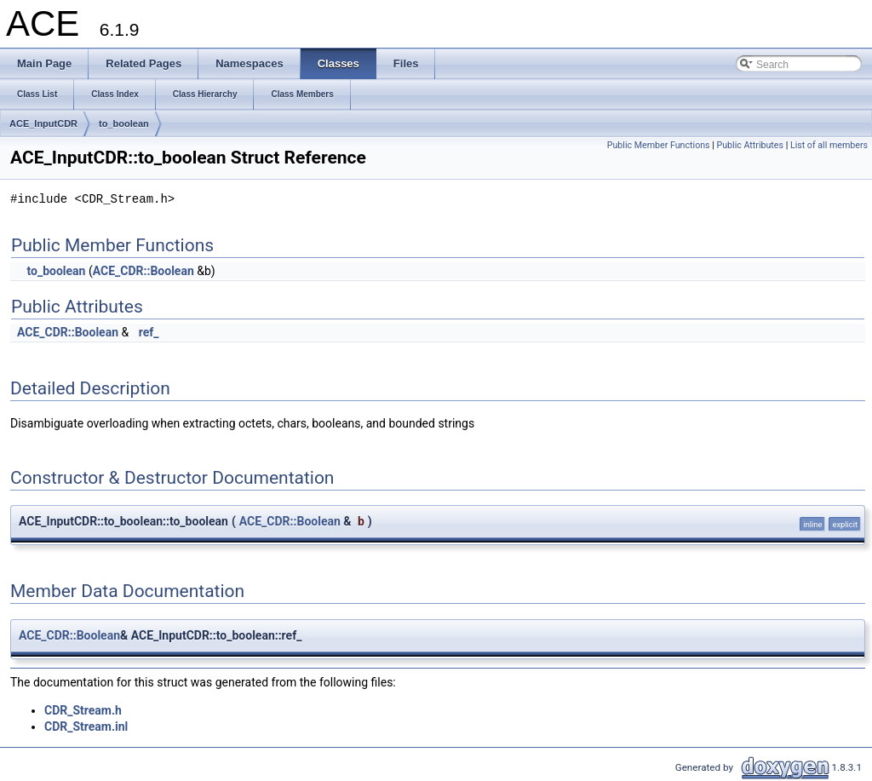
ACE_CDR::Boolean (143, 271)
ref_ (149, 332)
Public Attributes (749, 145)
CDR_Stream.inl (86, 726)
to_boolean (124, 123)
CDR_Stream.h (83, 710)
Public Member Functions (658, 145)
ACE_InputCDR (43, 123)
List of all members (829, 145)
